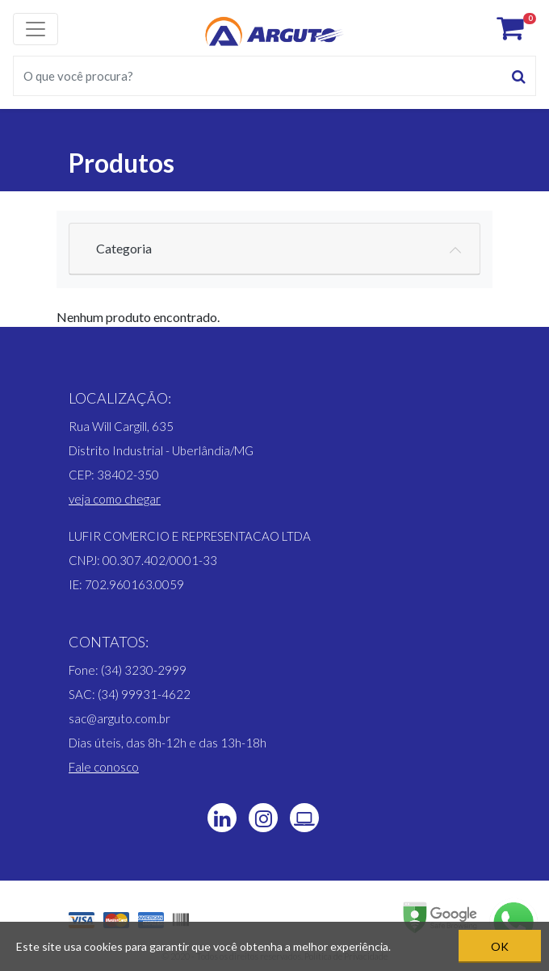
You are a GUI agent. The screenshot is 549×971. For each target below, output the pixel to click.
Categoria (124, 248)
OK (500, 946)
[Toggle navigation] (35, 29)
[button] (115, 499)
